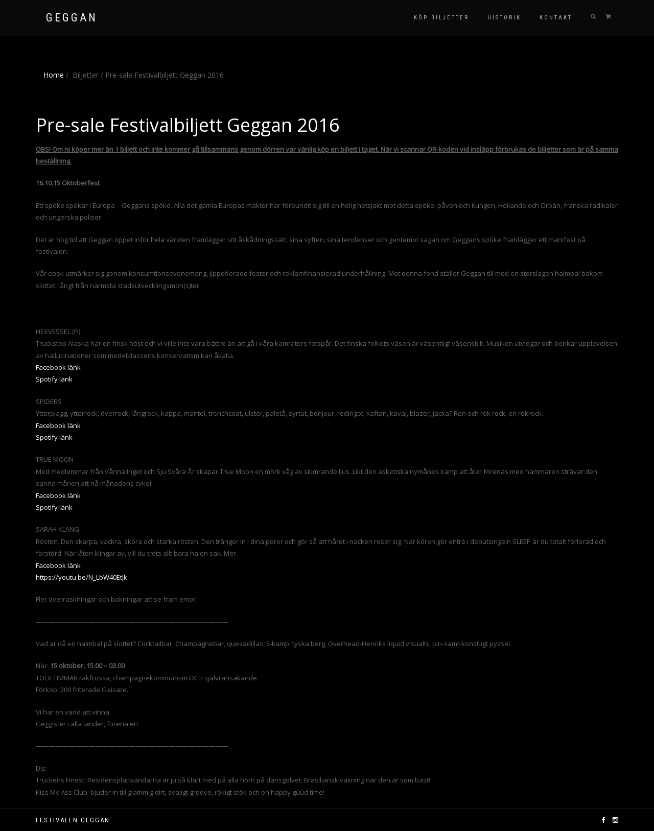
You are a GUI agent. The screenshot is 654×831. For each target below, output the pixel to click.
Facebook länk (58, 367)
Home (53, 75)
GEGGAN (72, 18)
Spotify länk (54, 379)
